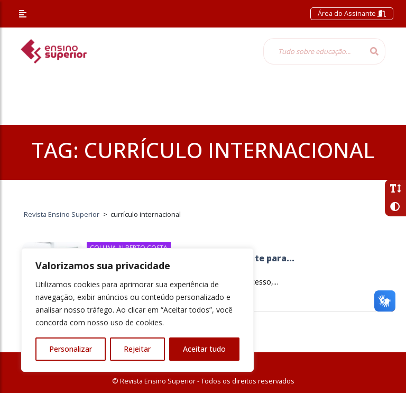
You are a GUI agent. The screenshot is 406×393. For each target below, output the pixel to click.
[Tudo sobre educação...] (313, 51)
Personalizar (70, 349)
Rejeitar (137, 349)
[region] (137, 310)
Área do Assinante (352, 13)
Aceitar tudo (204, 349)
